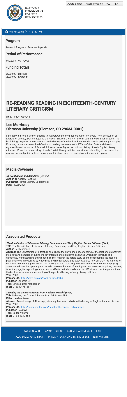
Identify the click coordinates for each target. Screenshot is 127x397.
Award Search (74, 3)
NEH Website (101, 336)
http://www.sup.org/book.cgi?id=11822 (42, 278)
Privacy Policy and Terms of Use (69, 336)
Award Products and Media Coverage (69, 331)
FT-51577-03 (35, 31)
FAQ (108, 3)
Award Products (94, 3)
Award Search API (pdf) (30, 336)
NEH (115, 3)
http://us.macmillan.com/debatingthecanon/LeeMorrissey (52, 307)
